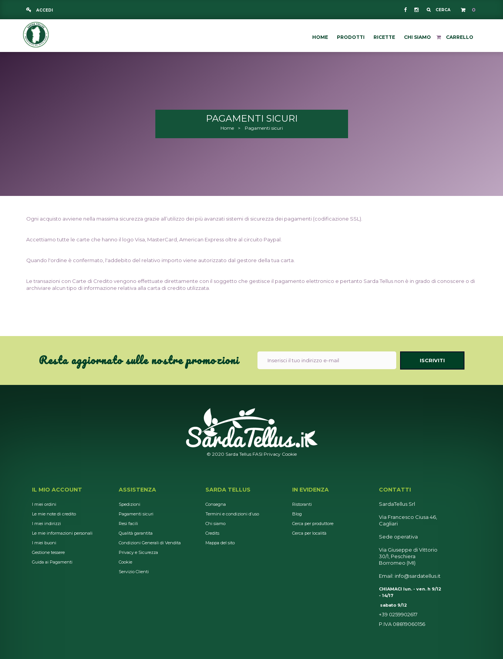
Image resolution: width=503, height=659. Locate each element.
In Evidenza (310, 489)
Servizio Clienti (134, 571)
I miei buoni (44, 542)
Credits (212, 533)
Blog (297, 514)
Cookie (289, 454)
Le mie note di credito (54, 514)
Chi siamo (215, 523)
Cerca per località (309, 533)
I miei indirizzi (46, 523)
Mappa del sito (220, 542)
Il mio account (57, 489)
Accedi (44, 10)
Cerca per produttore (312, 523)
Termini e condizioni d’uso (232, 514)
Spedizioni (129, 504)
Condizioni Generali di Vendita (150, 542)
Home (227, 128)
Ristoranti (302, 504)
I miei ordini (44, 504)
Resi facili (128, 523)
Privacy (272, 454)
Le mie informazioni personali (62, 533)
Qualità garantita (136, 533)
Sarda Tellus (228, 489)
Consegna (215, 504)
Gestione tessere (48, 552)
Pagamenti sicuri (136, 514)
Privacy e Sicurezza (138, 552)
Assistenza (137, 489)
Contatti (395, 489)
